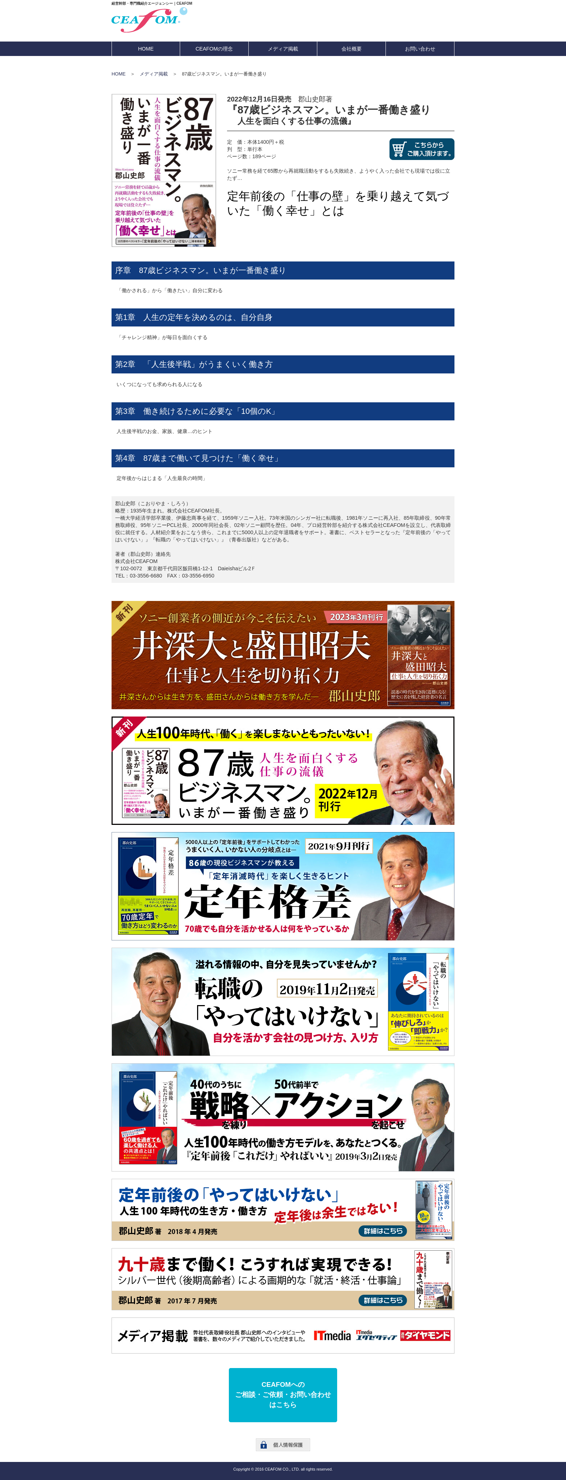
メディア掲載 (283, 49)
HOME (145, 49)
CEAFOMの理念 (214, 49)
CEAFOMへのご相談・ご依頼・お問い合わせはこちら (283, 1394)
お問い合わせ (420, 49)
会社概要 (351, 49)
